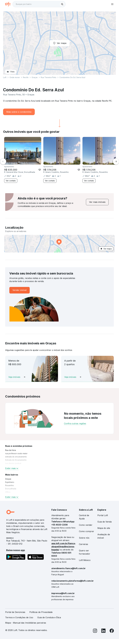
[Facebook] (112, 631)
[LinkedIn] (103, 631)
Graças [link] (8, 479)
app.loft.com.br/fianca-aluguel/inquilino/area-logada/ (63, 546)
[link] (97, 202)
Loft (4, 77)
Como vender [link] (85, 525)
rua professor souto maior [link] (16, 453)
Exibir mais (12, 468)
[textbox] (39, 4)
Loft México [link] (85, 560)
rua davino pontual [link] (13, 463)
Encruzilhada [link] (10, 489)
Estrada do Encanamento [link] (16, 460)
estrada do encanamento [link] (16, 457)
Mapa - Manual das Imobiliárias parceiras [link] (25, 622)
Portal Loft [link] (102, 515)
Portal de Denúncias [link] (15, 612)
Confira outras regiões (75, 423)
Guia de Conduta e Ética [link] (49, 617)
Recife (25, 77)
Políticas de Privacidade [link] (41, 612)
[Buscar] (62, 4)
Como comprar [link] (86, 531)
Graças (35, 77)
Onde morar (14, 77)
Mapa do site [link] (103, 528)
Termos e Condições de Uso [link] (19, 617)
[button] (59, 244)
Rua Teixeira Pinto (48, 77)
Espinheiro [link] (9, 482)
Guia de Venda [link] (104, 521)
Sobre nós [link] (84, 538)
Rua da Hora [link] (10, 450)
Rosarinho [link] (9, 485)
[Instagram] (95, 631)
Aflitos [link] (7, 492)
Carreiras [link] (83, 544)
